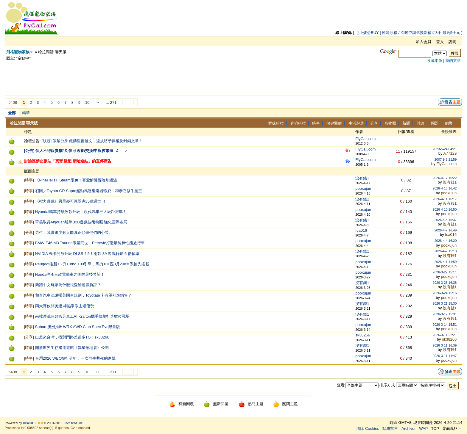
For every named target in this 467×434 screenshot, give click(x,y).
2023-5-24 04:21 (445, 149)
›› (97, 102)
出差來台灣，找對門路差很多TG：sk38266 (72, 337)
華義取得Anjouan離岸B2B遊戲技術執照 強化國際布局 (81, 222)
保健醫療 (334, 123)
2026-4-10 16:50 (445, 209)
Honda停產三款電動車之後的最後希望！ (70, 274)
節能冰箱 (389, 32)
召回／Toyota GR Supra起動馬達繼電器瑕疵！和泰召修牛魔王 (88, 191)
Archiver (408, 428)
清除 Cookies (367, 428)
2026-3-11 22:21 (445, 335)
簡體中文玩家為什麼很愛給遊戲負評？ (68, 285)
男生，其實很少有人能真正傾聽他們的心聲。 (74, 232)
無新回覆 (216, 404)
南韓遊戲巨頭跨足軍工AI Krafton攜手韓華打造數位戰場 (82, 316)
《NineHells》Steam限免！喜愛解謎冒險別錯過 (76, 180)
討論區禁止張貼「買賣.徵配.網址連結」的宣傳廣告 (67, 161)
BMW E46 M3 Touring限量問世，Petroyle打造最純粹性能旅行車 (90, 243)
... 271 (111, 102)
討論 (420, 123)
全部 (12, 113)
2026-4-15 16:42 (445, 188)
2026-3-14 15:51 (445, 324)
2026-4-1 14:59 (446, 262)
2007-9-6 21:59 (446, 159)
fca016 (361, 230)
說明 (452, 42)
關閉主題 (285, 404)
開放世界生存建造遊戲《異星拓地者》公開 (72, 347)
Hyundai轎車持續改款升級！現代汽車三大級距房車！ (81, 211)
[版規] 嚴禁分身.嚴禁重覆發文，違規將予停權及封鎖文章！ (92, 141)
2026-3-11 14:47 (445, 356)
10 (87, 102)
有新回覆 (181, 404)
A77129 (450, 153)
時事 (316, 123)
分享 (374, 123)
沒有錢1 (362, 178)
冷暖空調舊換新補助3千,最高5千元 (430, 32)
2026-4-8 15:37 (446, 220)
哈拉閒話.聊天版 (24, 123)
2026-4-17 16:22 (445, 178)
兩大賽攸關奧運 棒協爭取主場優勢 (64, 306)
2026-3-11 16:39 (445, 345)
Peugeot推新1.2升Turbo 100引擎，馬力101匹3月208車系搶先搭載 (92, 264)
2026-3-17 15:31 (445, 314)
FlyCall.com (365, 139)
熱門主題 (251, 404)
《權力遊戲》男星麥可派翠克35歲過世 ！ (70, 201)
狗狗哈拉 (298, 123)
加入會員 (423, 42)
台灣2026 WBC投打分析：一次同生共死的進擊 (75, 358)
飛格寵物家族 (17, 52)
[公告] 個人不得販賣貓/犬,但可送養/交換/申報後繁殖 (68, 150)
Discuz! (29, 423)
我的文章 (453, 60)
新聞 (406, 123)
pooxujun (363, 188)
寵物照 (390, 123)
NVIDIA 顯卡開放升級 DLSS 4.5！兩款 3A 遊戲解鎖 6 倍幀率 (87, 253)
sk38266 (362, 335)
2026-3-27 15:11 (445, 272)
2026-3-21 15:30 (445, 303)
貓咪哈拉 (276, 123)
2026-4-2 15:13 (446, 251)
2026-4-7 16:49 (446, 230)
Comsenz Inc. (73, 423)
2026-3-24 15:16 (445, 293)
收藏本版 (434, 60)
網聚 (449, 123)
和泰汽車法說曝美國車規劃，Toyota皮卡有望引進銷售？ (83, 295)
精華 (26, 113)
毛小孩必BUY (367, 32)
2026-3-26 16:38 (445, 282)
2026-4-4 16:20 (446, 240)
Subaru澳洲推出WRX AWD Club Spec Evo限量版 (77, 327)
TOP (435, 428)
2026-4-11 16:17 (445, 199)
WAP (423, 428)
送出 (453, 386)
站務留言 (390, 428)
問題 (435, 123)
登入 (440, 42)
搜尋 (455, 53)
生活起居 (356, 123)
